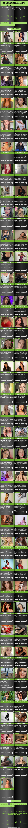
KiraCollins (2, 514)
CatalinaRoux (3, 360)
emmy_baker (17, 360)
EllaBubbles (3, 294)
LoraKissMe (2, 338)
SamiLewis (2, 733)
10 (3, 24)
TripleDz (16, 667)
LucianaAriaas (3, 119)
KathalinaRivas (17, 492)
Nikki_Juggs (17, 338)
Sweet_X (2, 755)
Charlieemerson (3, 31)
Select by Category (16, 28)
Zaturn (15, 206)
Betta (1, 667)
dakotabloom (17, 448)
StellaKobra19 (3, 558)
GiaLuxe (2, 492)
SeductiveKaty (17, 229)
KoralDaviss (17, 624)
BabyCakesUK (3, 645)
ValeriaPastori (3, 689)
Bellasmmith (17, 711)
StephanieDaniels (4, 535)
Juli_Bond (2, 382)
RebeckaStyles (17, 31)
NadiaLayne (2, 426)
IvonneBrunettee (17, 184)
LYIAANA (16, 469)
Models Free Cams (16, 17)
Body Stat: (7, 43)
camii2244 (16, 74)
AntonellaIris (17, 645)
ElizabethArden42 (18, 558)
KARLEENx (16, 294)
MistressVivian (3, 74)
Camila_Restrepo (4, 448)
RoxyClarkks (17, 514)
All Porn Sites (20, 17)
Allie (1, 97)
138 (11, 24)
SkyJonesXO (3, 229)
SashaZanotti (17, 250)
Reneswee (2, 579)
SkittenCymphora (4, 163)
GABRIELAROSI (3, 711)
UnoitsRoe (16, 53)
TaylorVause (3, 53)
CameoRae (16, 163)
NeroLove (16, 755)
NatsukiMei (16, 733)
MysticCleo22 (17, 426)
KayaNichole (3, 250)
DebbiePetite (3, 272)
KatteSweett (17, 140)
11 (6, 24)
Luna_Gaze (16, 382)
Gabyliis (2, 184)
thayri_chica (17, 601)
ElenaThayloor (3, 469)
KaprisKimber (3, 404)
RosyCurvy (2, 140)
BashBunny (16, 535)
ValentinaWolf (17, 689)
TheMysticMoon (17, 404)
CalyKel (2, 601)
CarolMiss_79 (3, 206)
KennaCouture (17, 316)
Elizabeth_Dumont (18, 119)
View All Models (4, 22)
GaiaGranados (17, 579)
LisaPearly (16, 97)
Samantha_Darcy (4, 777)
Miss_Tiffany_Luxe (4, 316)
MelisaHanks (3, 624)
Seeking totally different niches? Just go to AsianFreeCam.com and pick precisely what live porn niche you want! (14, 813)
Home (9, 28)
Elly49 (15, 272)
